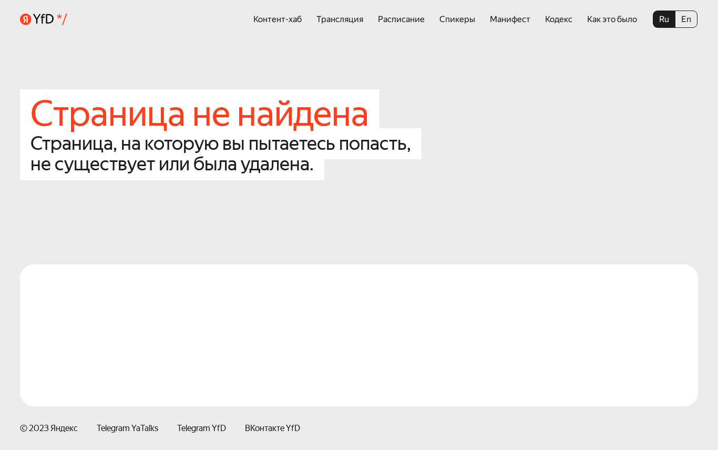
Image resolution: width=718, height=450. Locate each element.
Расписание (401, 19)
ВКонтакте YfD (272, 428)
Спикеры (457, 19)
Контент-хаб (277, 19)
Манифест (510, 19)
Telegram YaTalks (127, 428)
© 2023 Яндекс (49, 428)
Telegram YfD (201, 428)
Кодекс (558, 19)
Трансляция (339, 19)
